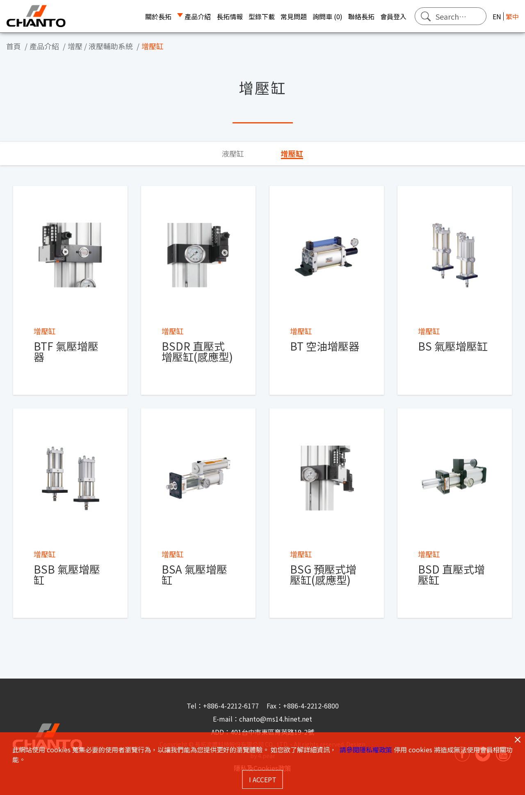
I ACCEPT (262, 779)
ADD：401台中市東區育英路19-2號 (262, 732)
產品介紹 (44, 46)
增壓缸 (153, 46)
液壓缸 (233, 153)
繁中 (512, 16)
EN (497, 16)
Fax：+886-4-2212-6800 (303, 706)
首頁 (13, 46)
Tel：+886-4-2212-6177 (223, 706)
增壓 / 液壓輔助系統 (100, 46)
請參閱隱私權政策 (366, 749)
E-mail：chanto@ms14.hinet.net (262, 719)
